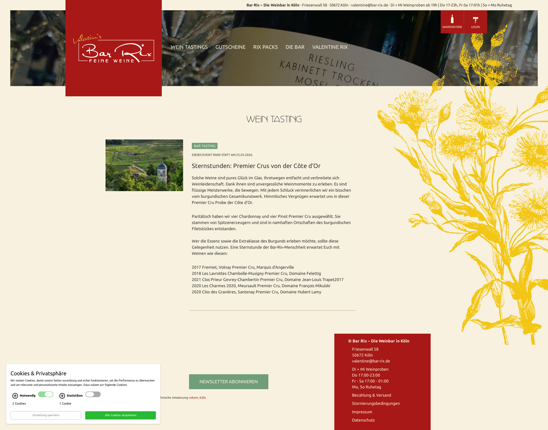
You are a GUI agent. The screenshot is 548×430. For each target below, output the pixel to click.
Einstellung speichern (46, 417)
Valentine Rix (330, 47)
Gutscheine (230, 47)
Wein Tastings (189, 47)
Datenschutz (363, 420)
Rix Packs (265, 47)
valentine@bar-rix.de (371, 361)
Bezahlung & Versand (371, 395)
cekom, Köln (197, 397)
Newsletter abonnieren (229, 381)
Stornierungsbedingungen (376, 403)
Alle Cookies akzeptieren (120, 417)
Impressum (362, 411)
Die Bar (295, 47)
